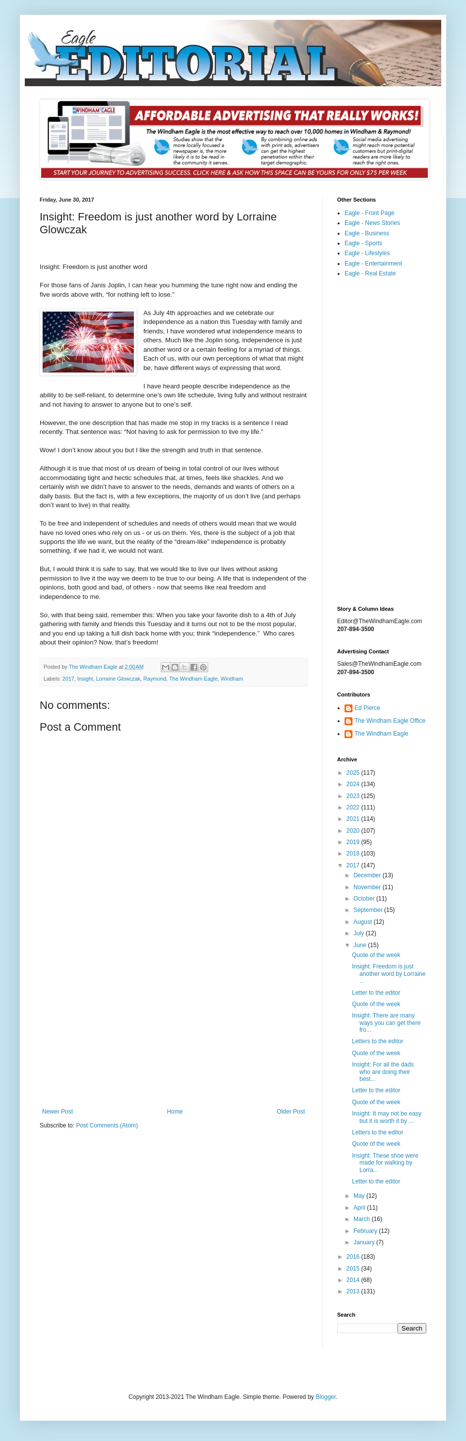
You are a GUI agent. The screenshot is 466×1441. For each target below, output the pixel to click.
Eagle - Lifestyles (367, 253)
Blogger (326, 1396)
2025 (354, 772)
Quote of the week (376, 955)
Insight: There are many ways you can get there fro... (386, 1022)
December (368, 875)
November (368, 887)
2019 (354, 842)
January (364, 1242)
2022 (354, 807)
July (359, 933)
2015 (354, 1268)
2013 (354, 1291)
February (366, 1231)
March (362, 1219)
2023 (354, 796)
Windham (232, 679)
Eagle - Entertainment (373, 263)
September (368, 910)
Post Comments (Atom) (107, 1125)
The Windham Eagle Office (389, 720)
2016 (354, 1256)
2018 (354, 853)
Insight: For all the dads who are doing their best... (383, 1071)
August (363, 921)
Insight (85, 679)
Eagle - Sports (363, 243)
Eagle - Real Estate (370, 273)
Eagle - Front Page (370, 213)
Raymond (154, 679)
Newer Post (57, 1111)
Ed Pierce (367, 707)
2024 (354, 784)
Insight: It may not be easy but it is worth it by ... (386, 1117)
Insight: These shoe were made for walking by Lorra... (385, 1163)
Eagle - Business (367, 233)
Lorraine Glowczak (118, 679)
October (364, 898)
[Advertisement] (173, 1026)
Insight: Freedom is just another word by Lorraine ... (388, 973)
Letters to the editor (377, 1041)
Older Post (291, 1111)
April (360, 1207)
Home (175, 1111)
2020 (354, 830)
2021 (354, 818)
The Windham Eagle (193, 679)
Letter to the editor (376, 992)
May (359, 1195)
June (360, 945)
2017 (68, 679)
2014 (354, 1280)
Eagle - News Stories (372, 222)
